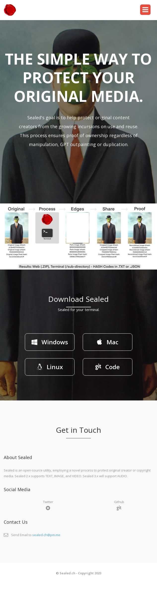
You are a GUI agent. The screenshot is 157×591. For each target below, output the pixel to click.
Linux (50, 367)
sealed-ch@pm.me (46, 535)
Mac (107, 342)
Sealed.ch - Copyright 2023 (80, 573)
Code (107, 367)
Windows (49, 342)
